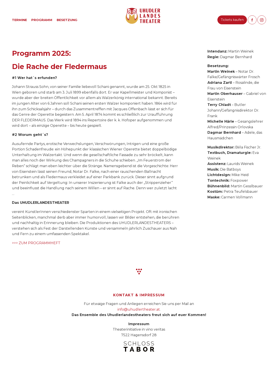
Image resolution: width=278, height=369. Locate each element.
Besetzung (67, 20)
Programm (41, 20)
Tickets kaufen (232, 20)
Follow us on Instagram (261, 19)
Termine (19, 20)
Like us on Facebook (252, 19)
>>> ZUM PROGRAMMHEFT (36, 243)
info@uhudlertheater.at (138, 309)
